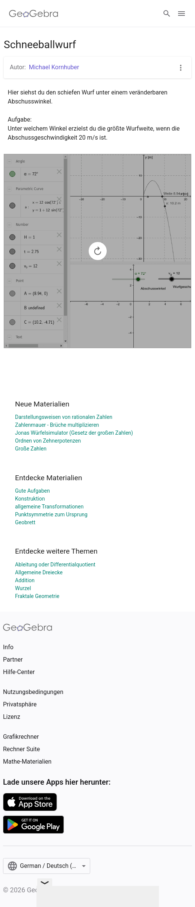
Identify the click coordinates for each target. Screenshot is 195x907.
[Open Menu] (181, 13)
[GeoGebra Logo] (33, 13)
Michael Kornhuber (54, 67)
